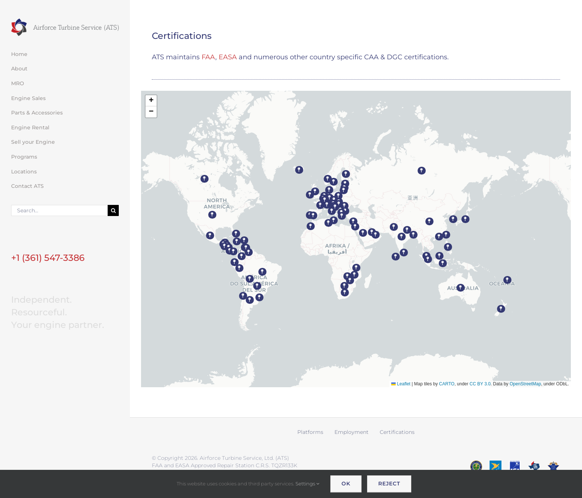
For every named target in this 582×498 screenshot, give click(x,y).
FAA (208, 57)
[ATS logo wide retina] (65, 21)
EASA (228, 57)
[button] (212, 215)
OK (345, 483)
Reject (389, 483)
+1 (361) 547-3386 (48, 257)
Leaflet (400, 383)
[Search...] (59, 210)
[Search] (113, 210)
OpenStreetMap (525, 383)
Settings (307, 484)
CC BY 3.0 (480, 383)
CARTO (447, 383)
